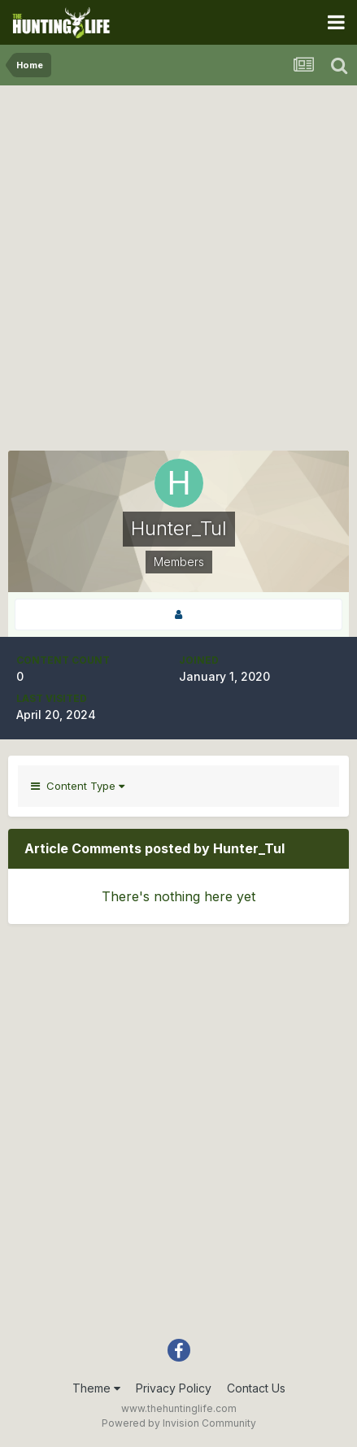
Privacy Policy (173, 1388)
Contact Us (256, 1388)
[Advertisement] (178, 272)
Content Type (77, 785)
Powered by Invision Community (179, 1423)
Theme (96, 1388)
